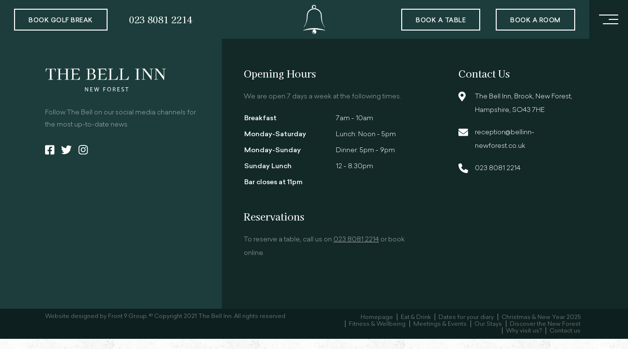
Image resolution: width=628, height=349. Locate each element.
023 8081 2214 (160, 19)
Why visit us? (524, 331)
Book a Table (441, 20)
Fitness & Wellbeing (377, 324)
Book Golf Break (61, 20)
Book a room (535, 20)
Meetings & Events (440, 324)
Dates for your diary (466, 317)
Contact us (565, 331)
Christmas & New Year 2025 (541, 317)
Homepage (377, 317)
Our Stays (488, 324)
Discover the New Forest (545, 324)
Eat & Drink (416, 317)
